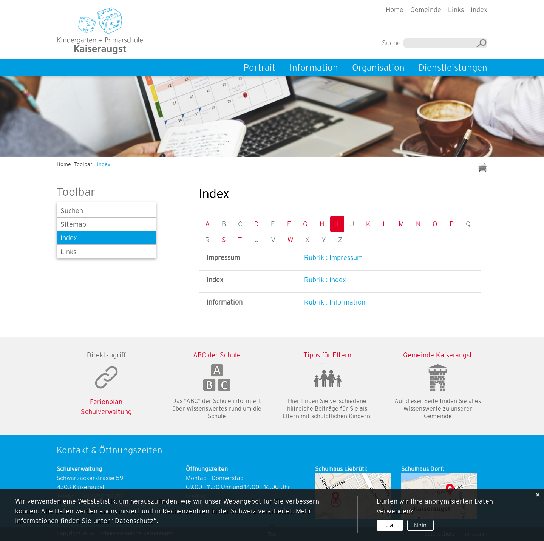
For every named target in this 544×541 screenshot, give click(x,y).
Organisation (378, 67)
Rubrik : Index (325, 279)
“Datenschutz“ (134, 520)
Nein (420, 525)
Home (394, 9)
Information (313, 67)
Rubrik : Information (334, 302)
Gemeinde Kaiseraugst (437, 355)
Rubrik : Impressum (333, 257)
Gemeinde (425, 9)
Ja (389, 525)
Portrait (259, 67)
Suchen (71, 210)
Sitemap (73, 224)
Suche (391, 42)
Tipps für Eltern (327, 355)
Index (479, 9)
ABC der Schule (217, 355)
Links (456, 9)
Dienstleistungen (453, 67)
